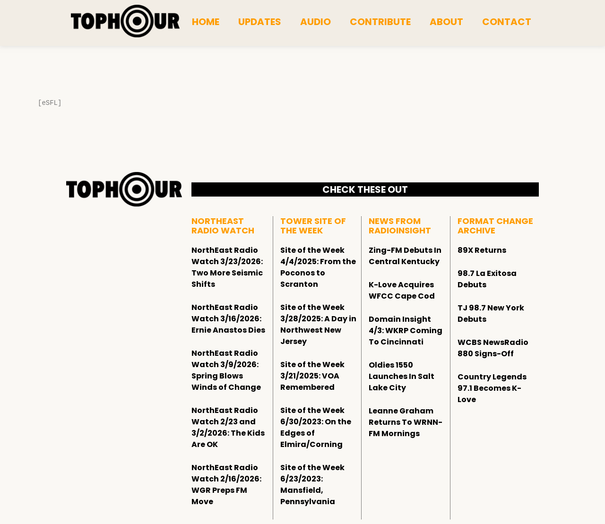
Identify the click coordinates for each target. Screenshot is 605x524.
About (446, 21)
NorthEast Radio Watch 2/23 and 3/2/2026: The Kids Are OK (228, 427)
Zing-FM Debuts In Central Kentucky (405, 256)
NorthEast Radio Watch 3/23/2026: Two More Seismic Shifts (227, 267)
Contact (506, 21)
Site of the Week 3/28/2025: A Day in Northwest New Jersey (318, 324)
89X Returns (482, 250)
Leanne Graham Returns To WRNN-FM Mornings (405, 422)
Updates (259, 21)
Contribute (380, 21)
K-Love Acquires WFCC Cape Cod (402, 290)
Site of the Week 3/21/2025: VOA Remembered (312, 376)
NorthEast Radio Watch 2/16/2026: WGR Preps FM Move (226, 484)
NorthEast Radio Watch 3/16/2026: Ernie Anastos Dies (228, 318)
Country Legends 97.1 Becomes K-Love (492, 388)
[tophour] (125, 21)
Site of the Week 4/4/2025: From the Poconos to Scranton (318, 267)
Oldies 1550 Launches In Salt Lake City (401, 376)
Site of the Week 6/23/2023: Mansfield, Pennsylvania (312, 484)
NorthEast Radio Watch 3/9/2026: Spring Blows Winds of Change (226, 370)
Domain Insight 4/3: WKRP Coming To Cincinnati (405, 330)
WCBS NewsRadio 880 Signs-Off (493, 348)
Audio (315, 21)
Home (205, 21)
